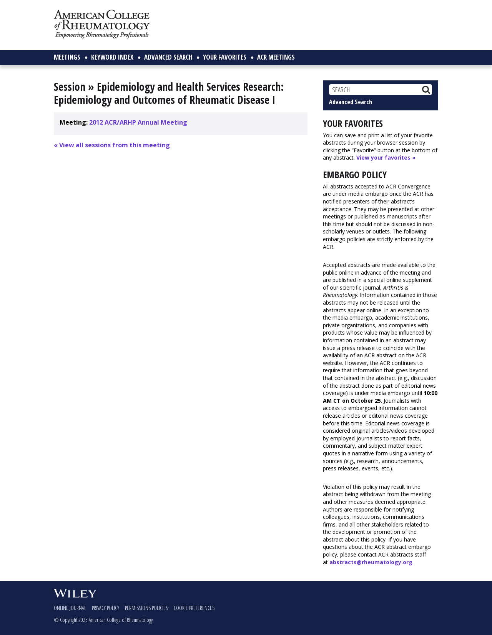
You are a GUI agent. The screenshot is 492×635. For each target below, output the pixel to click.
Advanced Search (350, 102)
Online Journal (70, 608)
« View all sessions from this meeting (112, 145)
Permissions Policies (146, 608)
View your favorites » (386, 157)
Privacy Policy (105, 608)
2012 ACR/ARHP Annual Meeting (138, 122)
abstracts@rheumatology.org (370, 562)
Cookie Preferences (194, 608)
